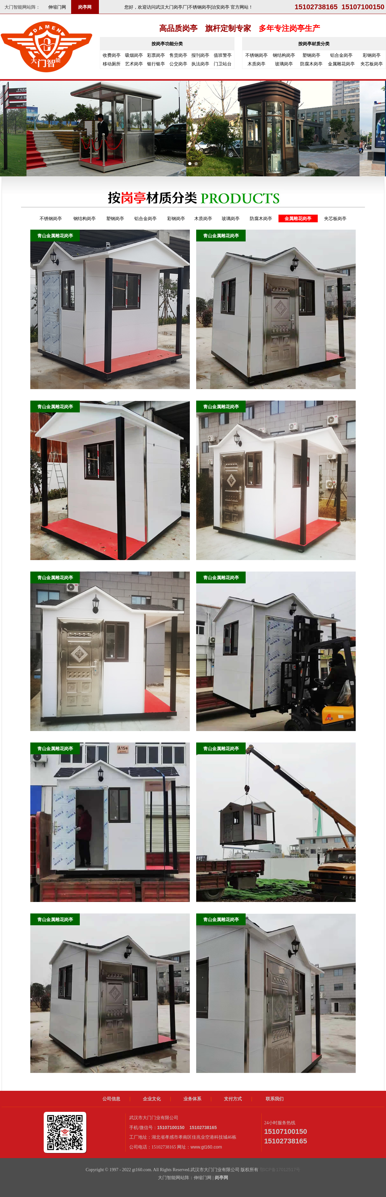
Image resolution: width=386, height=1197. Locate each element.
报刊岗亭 (200, 55)
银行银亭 (156, 63)
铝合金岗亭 (341, 55)
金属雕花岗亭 (341, 63)
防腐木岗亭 (311, 63)
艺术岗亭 (134, 63)
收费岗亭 (112, 55)
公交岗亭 (178, 63)
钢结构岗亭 (284, 55)
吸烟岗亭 (134, 55)
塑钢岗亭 (311, 55)
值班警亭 (223, 55)
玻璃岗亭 (284, 63)
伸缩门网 (57, 7)
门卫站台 (223, 63)
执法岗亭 (200, 63)
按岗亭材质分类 (314, 43)
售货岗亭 (178, 55)
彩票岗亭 (156, 55)
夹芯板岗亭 (371, 63)
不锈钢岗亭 (256, 55)
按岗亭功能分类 (167, 43)
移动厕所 (112, 63)
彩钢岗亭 (372, 55)
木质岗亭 (256, 63)
